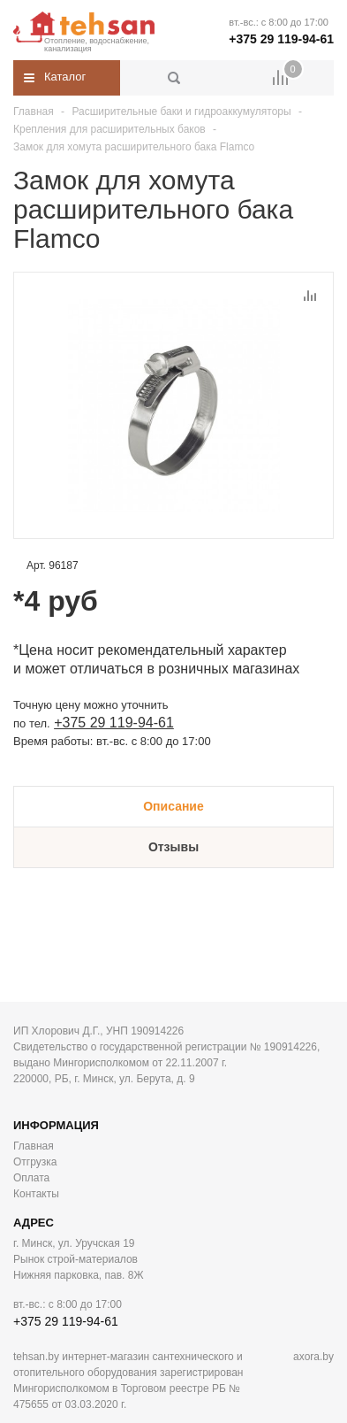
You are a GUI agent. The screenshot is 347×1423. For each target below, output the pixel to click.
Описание (173, 806)
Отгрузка (35, 1162)
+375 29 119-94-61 (281, 39)
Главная (33, 111)
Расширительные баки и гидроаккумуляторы (181, 111)
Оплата (31, 1178)
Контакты (36, 1194)
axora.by (313, 1356)
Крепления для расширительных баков (109, 129)
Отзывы (173, 847)
